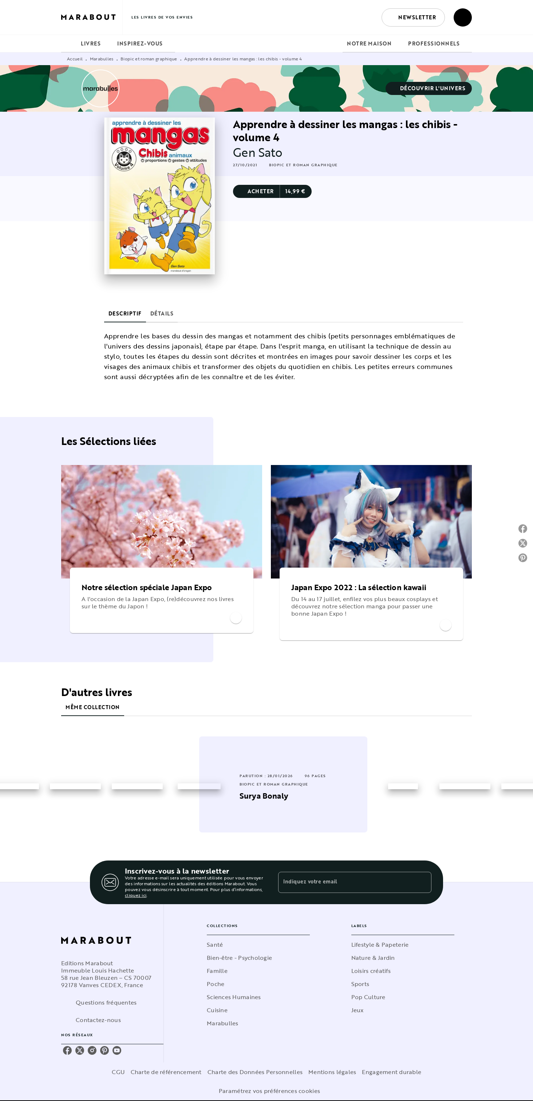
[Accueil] (91, 17)
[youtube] (117, 1050)
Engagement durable (391, 1072)
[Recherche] (463, 17)
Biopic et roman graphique (149, 58)
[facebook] (67, 1050)
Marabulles (102, 58)
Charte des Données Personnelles (255, 1072)
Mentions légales (332, 1072)
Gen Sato (258, 152)
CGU (118, 1072)
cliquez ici (135, 895)
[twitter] (80, 1050)
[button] (413, 17)
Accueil (75, 58)
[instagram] (92, 1050)
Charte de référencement (166, 1072)
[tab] (68, 43)
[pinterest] (104, 1050)
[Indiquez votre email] (345, 882)
